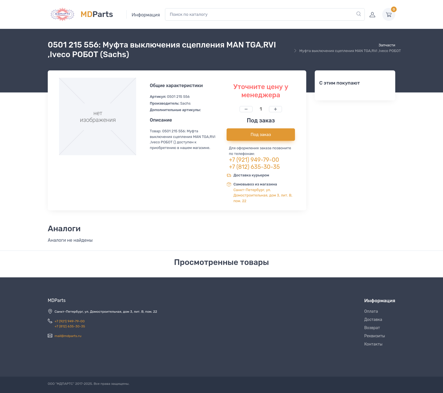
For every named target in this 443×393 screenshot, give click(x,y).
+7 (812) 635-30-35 (254, 166)
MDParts (57, 300)
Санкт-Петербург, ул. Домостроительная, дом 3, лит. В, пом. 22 (262, 195)
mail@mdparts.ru (68, 336)
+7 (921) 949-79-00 (254, 159)
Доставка (373, 319)
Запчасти (387, 45)
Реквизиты (374, 336)
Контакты (373, 344)
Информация (146, 15)
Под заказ (261, 134)
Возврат (372, 327)
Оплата (371, 311)
